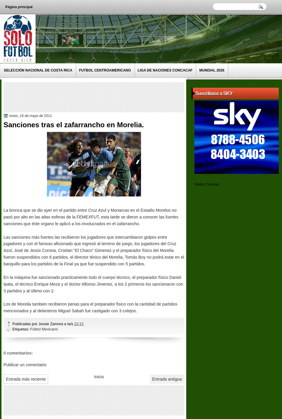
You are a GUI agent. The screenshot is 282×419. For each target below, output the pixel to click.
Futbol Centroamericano (105, 70)
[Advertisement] (112, 97)
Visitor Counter (206, 184)
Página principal (19, 7)
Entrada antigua (167, 379)
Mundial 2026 (211, 70)
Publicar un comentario (25, 364)
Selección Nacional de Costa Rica (38, 70)
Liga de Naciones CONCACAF (165, 70)
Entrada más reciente (26, 379)
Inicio (99, 376)
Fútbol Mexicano (44, 329)
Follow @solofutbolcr (156, 35)
